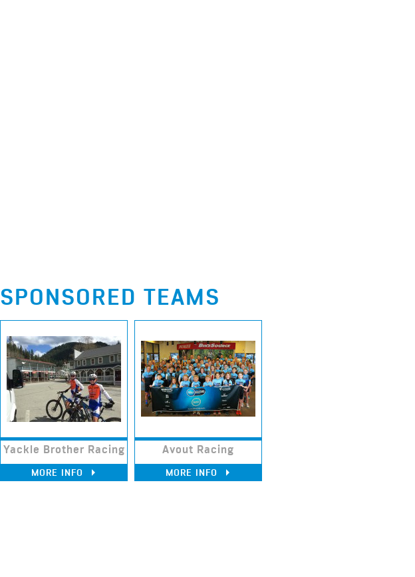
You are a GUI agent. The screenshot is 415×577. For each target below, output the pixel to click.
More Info (63, 472)
